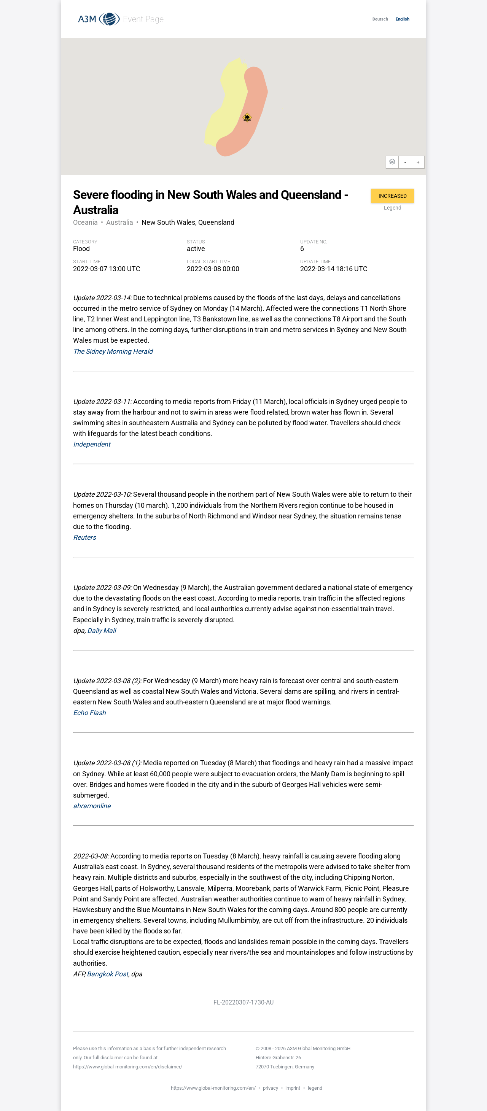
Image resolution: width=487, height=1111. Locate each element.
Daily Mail (101, 630)
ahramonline (91, 806)
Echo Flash (89, 713)
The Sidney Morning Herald (113, 351)
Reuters (84, 537)
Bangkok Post (107, 974)
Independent (91, 444)
